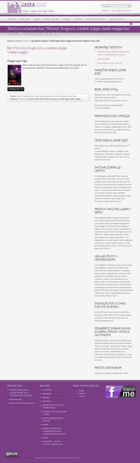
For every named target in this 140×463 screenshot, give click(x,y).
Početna (26, 41)
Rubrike (45, 438)
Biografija (46, 397)
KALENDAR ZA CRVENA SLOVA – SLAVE (55, 413)
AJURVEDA (47, 390)
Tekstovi (82, 393)
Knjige (81, 391)
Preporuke (21, 99)
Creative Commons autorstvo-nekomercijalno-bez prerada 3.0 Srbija (57, 457)
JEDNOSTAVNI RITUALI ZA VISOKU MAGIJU (53, 406)
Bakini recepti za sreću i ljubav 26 (110, 63)
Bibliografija (47, 394)
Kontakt (45, 425)
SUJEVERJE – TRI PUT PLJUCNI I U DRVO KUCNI (53, 443)
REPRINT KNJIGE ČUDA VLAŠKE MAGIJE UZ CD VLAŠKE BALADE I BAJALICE (114, 53)
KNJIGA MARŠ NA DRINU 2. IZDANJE (53, 419)
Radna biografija (104, 59)
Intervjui (82, 396)
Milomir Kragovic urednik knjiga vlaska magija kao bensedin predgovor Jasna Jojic (46, 96)
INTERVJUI (47, 401)
